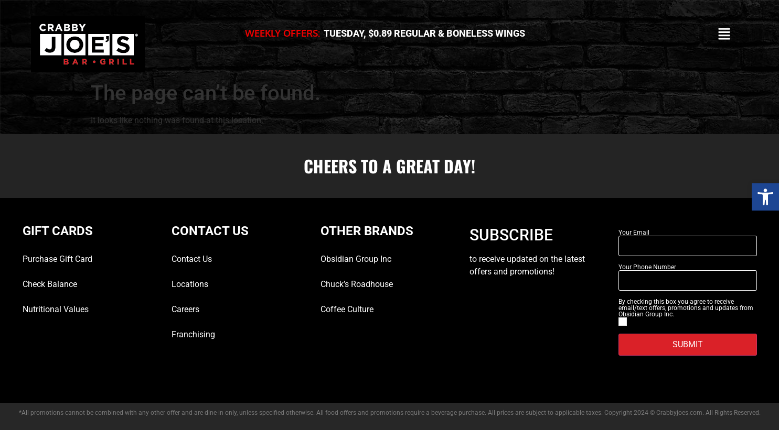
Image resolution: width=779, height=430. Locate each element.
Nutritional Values (56, 309)
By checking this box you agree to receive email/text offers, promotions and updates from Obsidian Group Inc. (685, 308)
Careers (185, 309)
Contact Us (192, 259)
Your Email (633, 232)
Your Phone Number (647, 267)
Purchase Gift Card (57, 259)
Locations (190, 284)
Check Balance (50, 284)
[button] (765, 197)
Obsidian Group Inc (356, 259)
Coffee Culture (347, 309)
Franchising (193, 334)
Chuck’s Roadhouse (357, 284)
